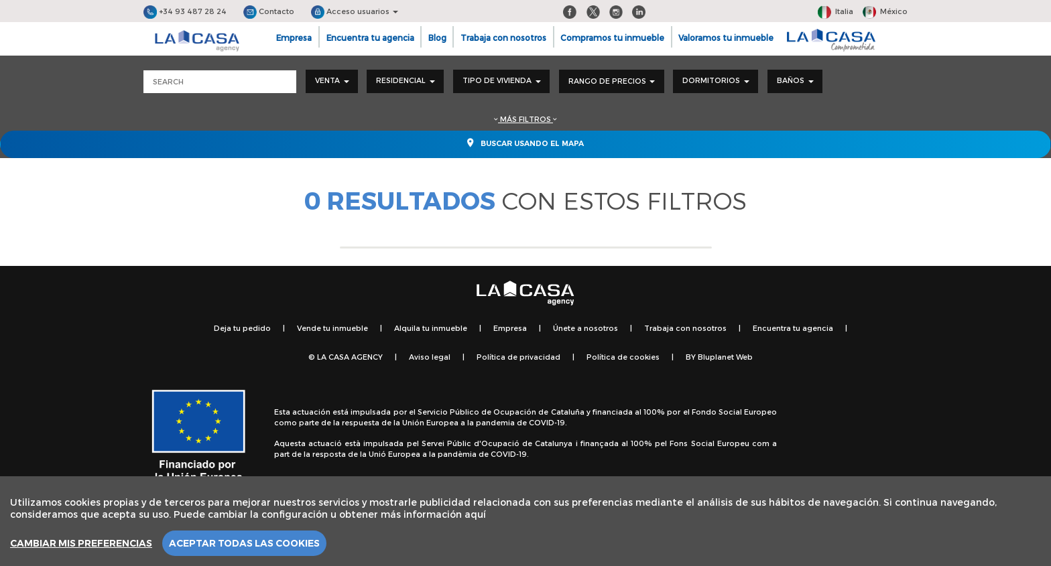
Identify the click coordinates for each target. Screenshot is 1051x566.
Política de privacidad (518, 356)
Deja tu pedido (242, 328)
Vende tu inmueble (332, 328)
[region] (525, 521)
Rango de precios (611, 80)
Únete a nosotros (585, 328)
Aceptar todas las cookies (244, 543)
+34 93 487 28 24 (185, 11)
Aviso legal (429, 356)
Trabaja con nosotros (503, 37)
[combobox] (332, 81)
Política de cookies (623, 356)
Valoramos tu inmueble (726, 37)
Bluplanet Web (725, 356)
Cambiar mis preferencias (81, 543)
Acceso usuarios (354, 11)
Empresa (294, 37)
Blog (437, 37)
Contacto (268, 11)
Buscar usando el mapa (525, 142)
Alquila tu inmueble (430, 328)
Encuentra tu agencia (370, 37)
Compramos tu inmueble (612, 37)
